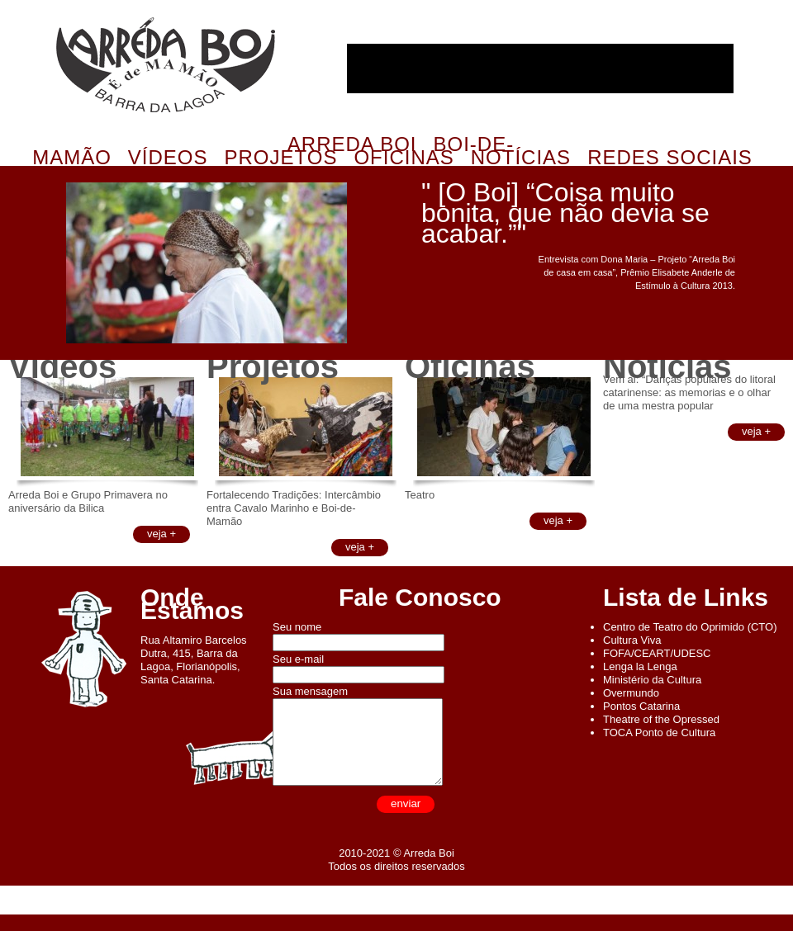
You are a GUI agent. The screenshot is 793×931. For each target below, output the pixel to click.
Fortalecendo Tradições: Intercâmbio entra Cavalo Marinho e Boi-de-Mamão (294, 508)
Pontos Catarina (641, 706)
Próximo (378, 284)
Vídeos (168, 157)
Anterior (31, 284)
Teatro (419, 495)
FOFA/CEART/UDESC (657, 653)
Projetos (281, 157)
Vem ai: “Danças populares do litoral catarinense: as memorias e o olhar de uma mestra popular (689, 392)
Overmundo (631, 693)
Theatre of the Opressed (661, 719)
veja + (161, 533)
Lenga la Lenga (640, 666)
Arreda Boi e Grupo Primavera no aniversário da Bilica (88, 501)
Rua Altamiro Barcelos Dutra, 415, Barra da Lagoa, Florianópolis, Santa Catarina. (193, 660)
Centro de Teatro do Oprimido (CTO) (690, 627)
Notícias (521, 157)
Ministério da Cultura (652, 679)
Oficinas (403, 157)
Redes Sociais (670, 157)
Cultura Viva (632, 640)
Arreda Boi (165, 65)
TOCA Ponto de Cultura (659, 732)
